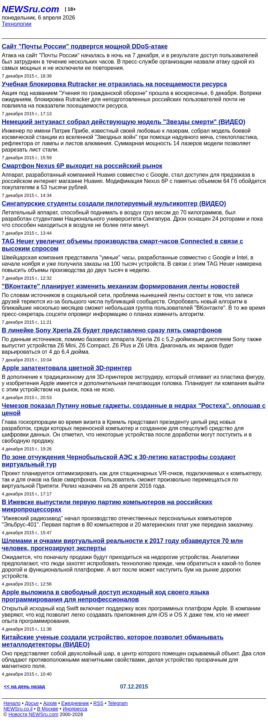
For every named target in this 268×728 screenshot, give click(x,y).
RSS (98, 703)
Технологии (16, 24)
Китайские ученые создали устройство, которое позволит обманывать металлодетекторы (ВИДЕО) (113, 641)
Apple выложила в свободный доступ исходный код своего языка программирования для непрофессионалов (105, 596)
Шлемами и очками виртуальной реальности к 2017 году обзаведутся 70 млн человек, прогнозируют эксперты (122, 544)
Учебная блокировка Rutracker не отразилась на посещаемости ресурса (114, 84)
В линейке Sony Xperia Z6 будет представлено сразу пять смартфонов (112, 330)
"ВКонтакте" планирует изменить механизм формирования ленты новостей (120, 286)
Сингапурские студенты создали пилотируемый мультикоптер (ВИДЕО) (114, 203)
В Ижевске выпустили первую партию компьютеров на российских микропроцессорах (107, 506)
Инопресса (75, 709)
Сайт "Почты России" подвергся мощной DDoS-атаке (85, 46)
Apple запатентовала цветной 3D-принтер (67, 368)
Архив (50, 703)
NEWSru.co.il (17, 709)
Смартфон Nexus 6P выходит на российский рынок (82, 165)
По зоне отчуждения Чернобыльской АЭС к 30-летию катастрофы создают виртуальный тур (119, 461)
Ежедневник (75, 703)
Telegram (118, 703)
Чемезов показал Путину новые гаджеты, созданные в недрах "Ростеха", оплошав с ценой (134, 409)
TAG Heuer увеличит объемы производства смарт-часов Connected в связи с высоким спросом (122, 245)
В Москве (47, 709)
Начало (12, 703)
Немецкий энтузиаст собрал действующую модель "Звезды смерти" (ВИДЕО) (123, 121)
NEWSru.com (30, 9)
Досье (32, 703)
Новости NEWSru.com (33, 714)
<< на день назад (24, 686)
